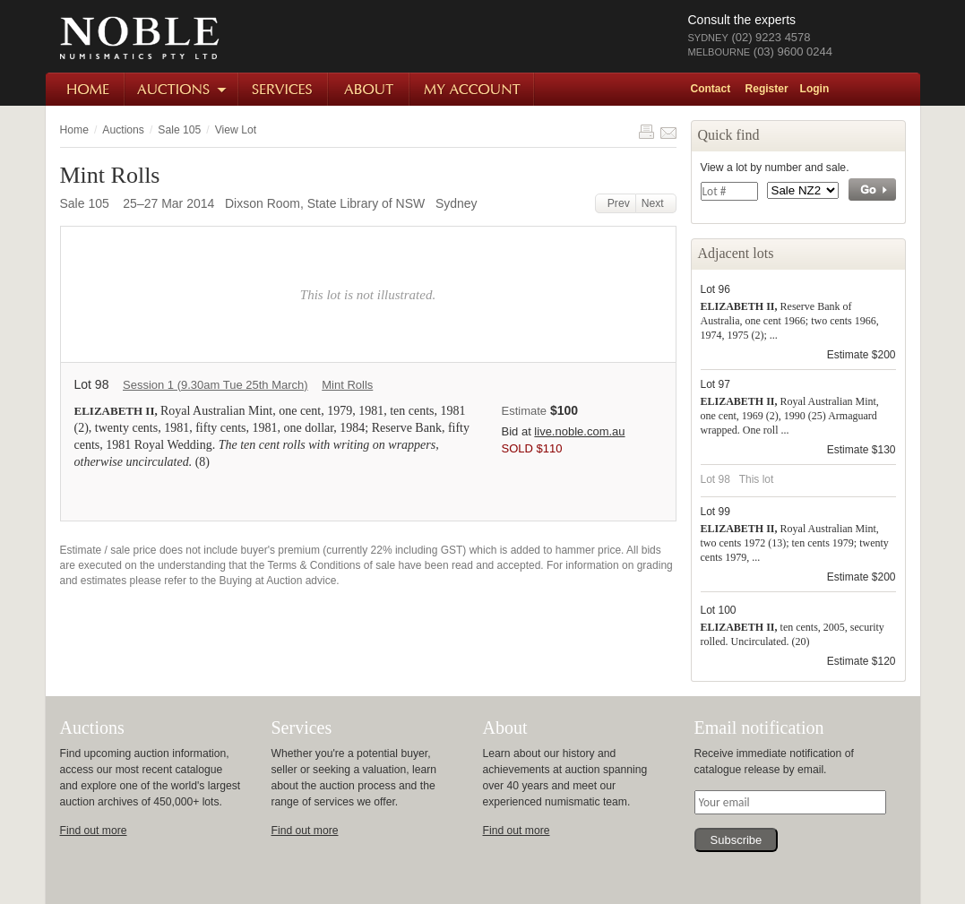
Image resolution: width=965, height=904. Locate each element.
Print (646, 132)
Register (766, 88)
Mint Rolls (347, 385)
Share (668, 132)
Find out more (93, 830)
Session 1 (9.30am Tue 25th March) (215, 385)
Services (284, 89)
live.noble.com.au (579, 431)
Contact (711, 88)
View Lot (235, 130)
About (369, 89)
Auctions (182, 89)
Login (815, 88)
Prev (615, 203)
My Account (472, 89)
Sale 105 (179, 130)
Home (85, 89)
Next (656, 203)
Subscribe (737, 840)
